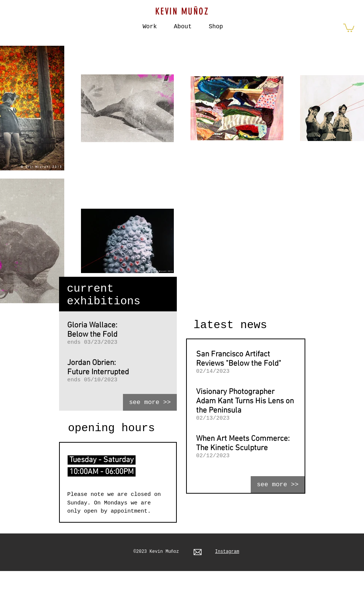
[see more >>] (150, 402)
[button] (215, 23)
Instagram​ (227, 551)
